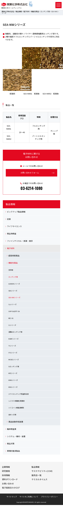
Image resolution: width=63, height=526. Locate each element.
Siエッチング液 (13, 366)
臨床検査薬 (11, 429)
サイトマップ (12, 496)
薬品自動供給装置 (15, 421)
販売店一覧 (36, 475)
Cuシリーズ (12, 304)
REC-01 (10, 318)
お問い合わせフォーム (30, 172)
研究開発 (6, 471)
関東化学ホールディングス (11, 8)
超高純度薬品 (13, 255)
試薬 (9, 219)
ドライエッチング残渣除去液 (18, 394)
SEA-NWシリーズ (14, 297)
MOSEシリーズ (13, 359)
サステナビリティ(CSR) (42, 471)
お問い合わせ (8, 483)
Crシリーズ (12, 325)
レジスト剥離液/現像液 (16, 401)
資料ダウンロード (10, 479)
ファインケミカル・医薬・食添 (20, 241)
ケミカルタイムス (39, 479)
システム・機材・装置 (16, 436)
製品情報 (19, 11)
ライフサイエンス (14, 226)
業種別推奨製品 (13, 451)
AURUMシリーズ (14, 284)
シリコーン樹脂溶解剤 (16, 407)
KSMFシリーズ (13, 339)
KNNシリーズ (13, 380)
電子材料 (26, 11)
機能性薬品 (35, 11)
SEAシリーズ (12, 291)
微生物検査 (11, 233)
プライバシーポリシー (49, 496)
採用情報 (6, 475)
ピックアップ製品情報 (16, 211)
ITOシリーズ (12, 352)
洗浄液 (10, 270)
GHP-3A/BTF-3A (14, 311)
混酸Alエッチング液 (15, 332)
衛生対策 (10, 443)
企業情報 (6, 466)
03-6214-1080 (32, 188)
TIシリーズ (12, 346)
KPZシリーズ (12, 373)
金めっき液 (12, 414)
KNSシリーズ (12, 387)
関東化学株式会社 (8, 11)
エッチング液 (45, 11)
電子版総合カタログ (11, 487)
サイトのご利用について (29, 496)
